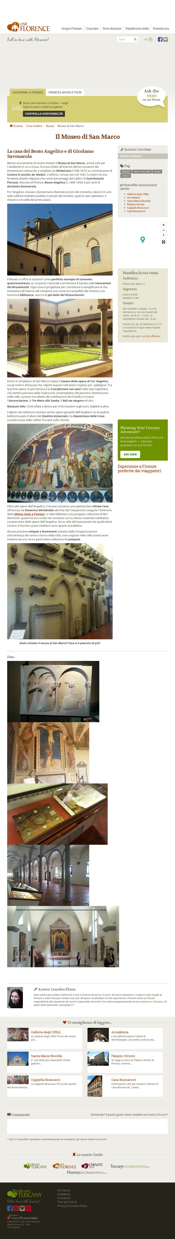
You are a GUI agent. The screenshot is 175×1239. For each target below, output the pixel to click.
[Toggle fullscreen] (163, 242)
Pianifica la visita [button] (137, 28)
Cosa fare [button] (92, 28)
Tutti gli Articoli (67, 1202)
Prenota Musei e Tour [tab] (65, 92)
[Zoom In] (163, 225)
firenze (126, 171)
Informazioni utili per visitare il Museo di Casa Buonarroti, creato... (134, 1085)
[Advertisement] (87, 70)
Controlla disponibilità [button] (44, 114)
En (146, 39)
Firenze (16, 126)
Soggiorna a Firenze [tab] (27, 92)
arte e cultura (142, 171)
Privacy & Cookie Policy (72, 1206)
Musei (50, 126)
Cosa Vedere (34, 126)
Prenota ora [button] (161, 28)
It (151, 39)
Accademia (133, 197)
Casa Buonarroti (136, 211)
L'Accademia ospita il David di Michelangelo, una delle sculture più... (133, 1038)
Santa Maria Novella (138, 201)
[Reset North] (163, 235)
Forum (151, 998)
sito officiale (153, 336)
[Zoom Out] (163, 230)
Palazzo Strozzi (135, 204)
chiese (125, 175)
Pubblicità (64, 1194)
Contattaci (64, 1198)
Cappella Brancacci (138, 207)
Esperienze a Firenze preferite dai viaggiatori (139, 468)
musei (157, 171)
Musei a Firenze (129, 156)
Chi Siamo (63, 1190)
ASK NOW (130, 454)
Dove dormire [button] (112, 28)
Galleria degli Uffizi (138, 194)
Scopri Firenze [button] (72, 28)
